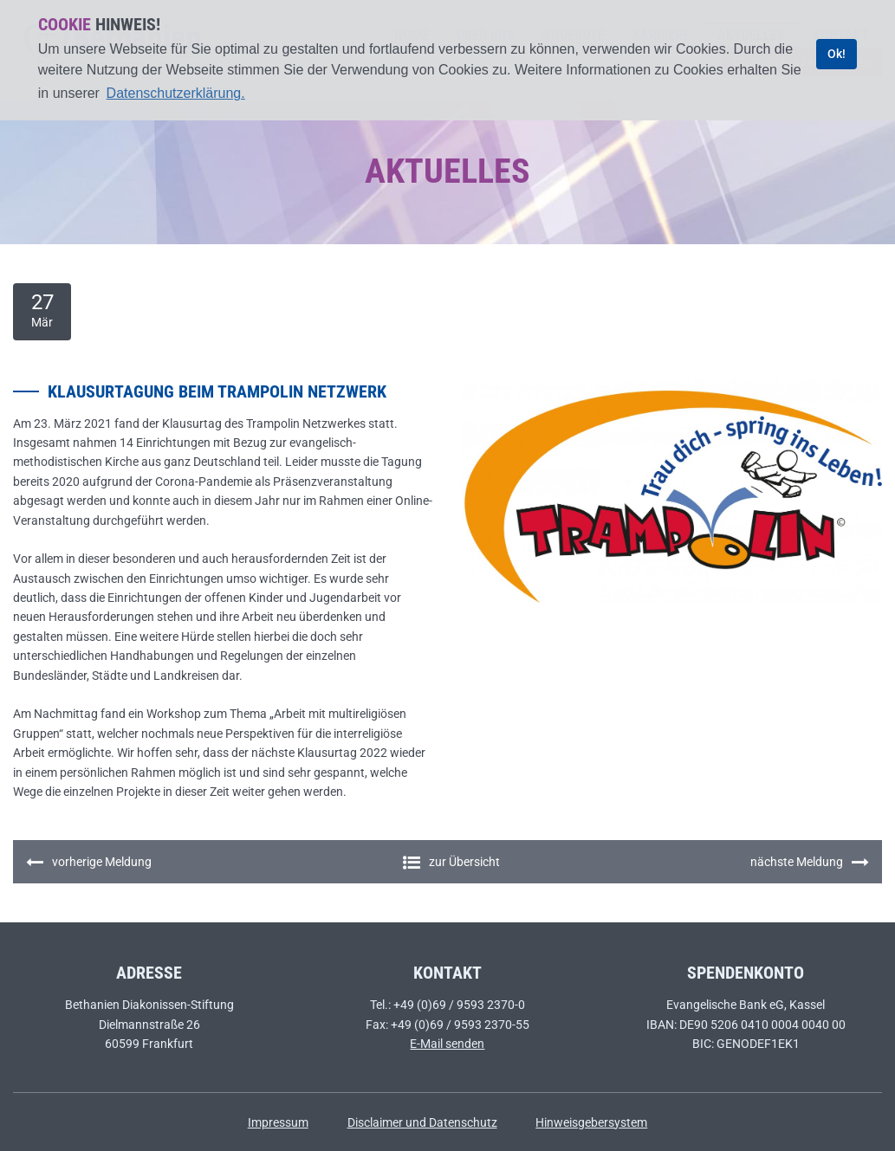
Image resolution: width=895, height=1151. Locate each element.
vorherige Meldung (89, 862)
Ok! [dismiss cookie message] (836, 54)
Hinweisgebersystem (591, 1122)
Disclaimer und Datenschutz (422, 1122)
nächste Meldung (809, 862)
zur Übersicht (451, 862)
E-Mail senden (447, 1044)
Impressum (278, 1122)
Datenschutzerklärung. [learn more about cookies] (176, 93)
